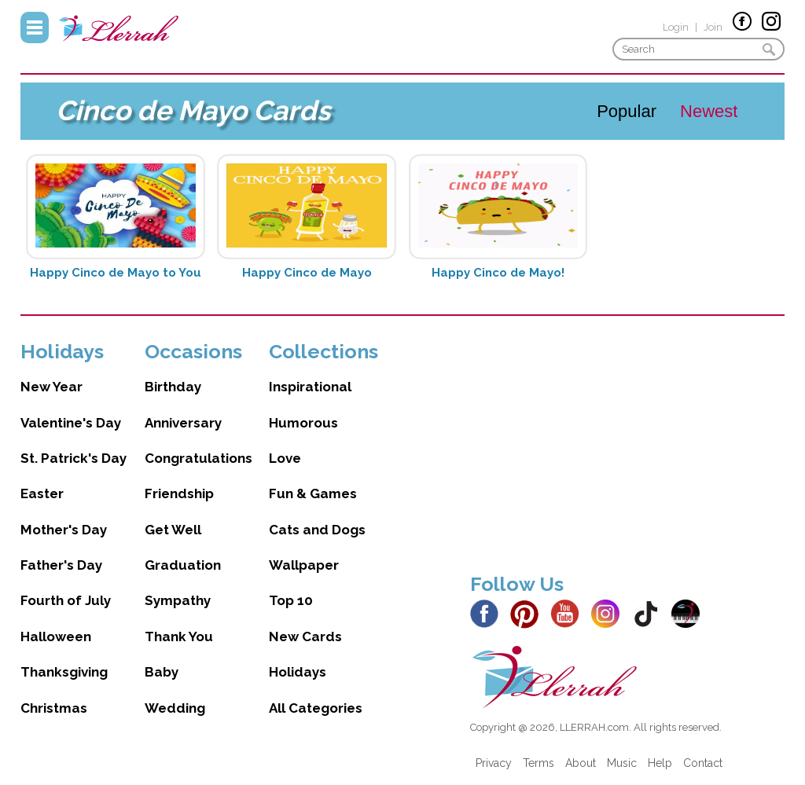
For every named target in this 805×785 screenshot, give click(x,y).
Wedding (175, 708)
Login (676, 27)
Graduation (183, 565)
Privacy (494, 763)
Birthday (173, 386)
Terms (538, 763)
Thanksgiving (64, 672)
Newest (708, 111)
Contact (702, 763)
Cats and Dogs (317, 529)
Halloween (55, 636)
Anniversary (183, 423)
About (580, 763)
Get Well (173, 529)
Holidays (297, 672)
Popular (626, 111)
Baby (161, 672)
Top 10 (291, 600)
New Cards (305, 636)
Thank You (179, 636)
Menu (34, 27)
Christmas (53, 708)
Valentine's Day (70, 423)
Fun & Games (313, 493)
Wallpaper (304, 565)
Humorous (303, 423)
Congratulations (198, 458)
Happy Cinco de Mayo (307, 273)
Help (660, 763)
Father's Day (61, 565)
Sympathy (178, 600)
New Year (51, 386)
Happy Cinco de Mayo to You (115, 273)
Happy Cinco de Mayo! (498, 273)
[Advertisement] (627, 449)
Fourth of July (65, 600)
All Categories (315, 708)
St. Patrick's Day (73, 458)
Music (622, 763)
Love (285, 458)
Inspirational (310, 386)
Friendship (179, 493)
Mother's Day (63, 529)
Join (713, 27)
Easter (42, 493)
